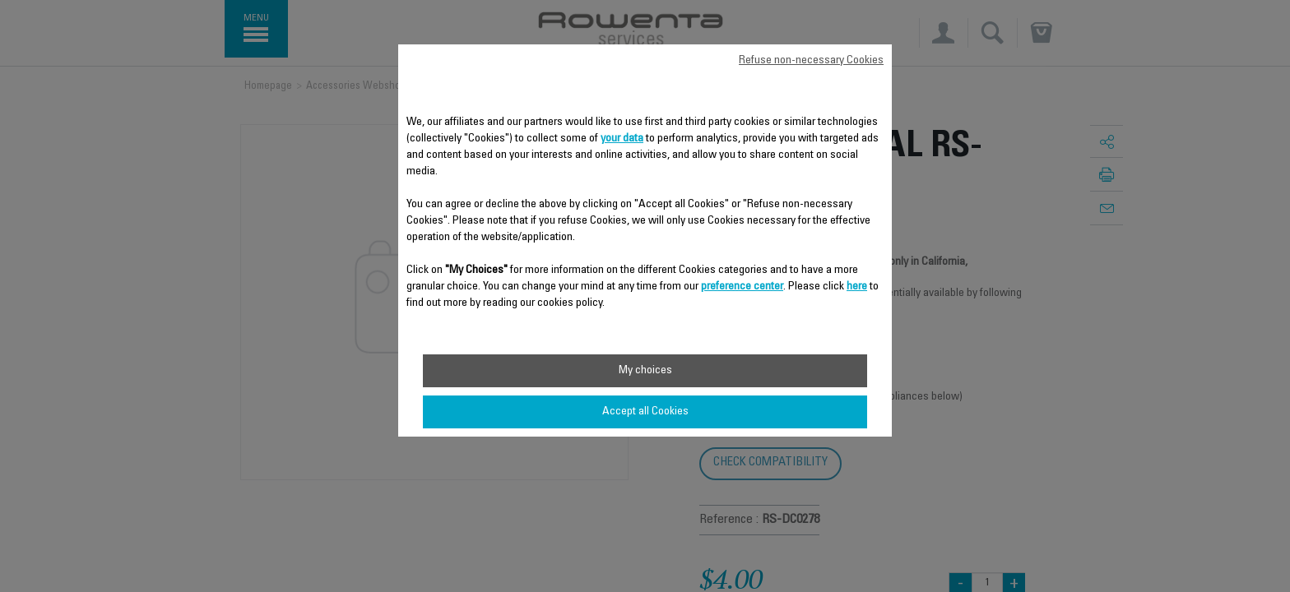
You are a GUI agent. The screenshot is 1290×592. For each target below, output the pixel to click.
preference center (742, 287)
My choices (645, 371)
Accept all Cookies (645, 412)
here (857, 287)
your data (622, 139)
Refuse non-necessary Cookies (811, 61)
